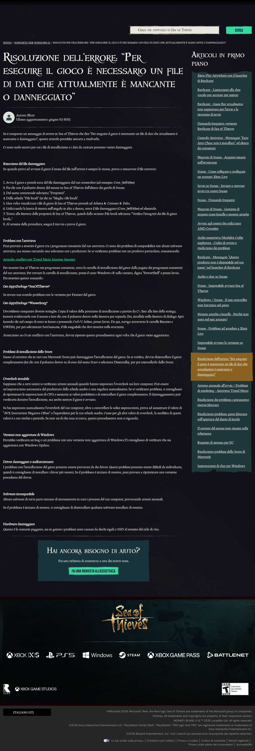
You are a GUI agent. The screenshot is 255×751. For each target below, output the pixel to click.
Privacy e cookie (188, 740)
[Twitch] (110, 672)
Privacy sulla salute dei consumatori (211, 744)
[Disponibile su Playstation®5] (61, 655)
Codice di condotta (213, 740)
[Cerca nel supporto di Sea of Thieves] (174, 30)
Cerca (239, 30)
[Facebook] (89, 671)
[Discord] (143, 672)
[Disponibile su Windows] (97, 655)
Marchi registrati (238, 740)
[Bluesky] (164, 672)
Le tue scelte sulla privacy (127, 740)
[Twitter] (99, 671)
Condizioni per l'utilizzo (160, 740)
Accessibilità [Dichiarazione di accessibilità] (244, 744)
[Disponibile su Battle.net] (227, 655)
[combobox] (175, 30)
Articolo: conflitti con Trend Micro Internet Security (39, 259)
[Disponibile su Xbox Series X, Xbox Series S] (22, 655)
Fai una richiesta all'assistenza (93, 571)
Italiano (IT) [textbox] (23, 712)
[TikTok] (153, 672)
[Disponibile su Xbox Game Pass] (173, 655)
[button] (27, 712)
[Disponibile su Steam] (130, 655)
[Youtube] (126, 672)
